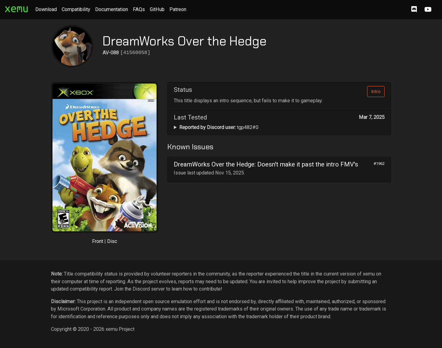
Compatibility (76, 9)
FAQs (139, 9)
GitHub (157, 9)
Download (46, 9)
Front (97, 241)
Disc (112, 241)
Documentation (111, 9)
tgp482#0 (218, 127)
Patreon (177, 9)
